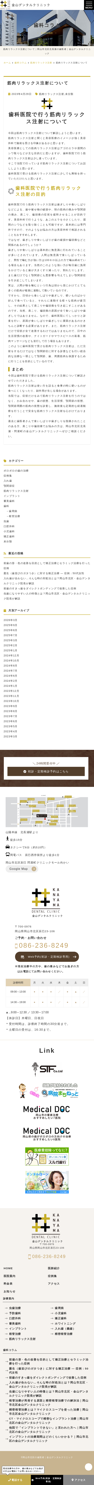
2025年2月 (11, 645)
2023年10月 (11, 701)
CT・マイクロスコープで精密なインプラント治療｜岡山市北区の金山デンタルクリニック (49, 1420)
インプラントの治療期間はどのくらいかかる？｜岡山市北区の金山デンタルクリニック (49, 1438)
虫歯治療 (15, 1308)
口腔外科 (9, 526)
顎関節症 (9, 485)
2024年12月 (11, 655)
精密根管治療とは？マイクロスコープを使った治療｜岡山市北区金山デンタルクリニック (49, 1411)
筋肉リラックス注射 (51, 94)
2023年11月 (11, 696)
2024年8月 (11, 665)
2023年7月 (11, 716)
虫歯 (6, 521)
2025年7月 (11, 635)
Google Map (18, 868)
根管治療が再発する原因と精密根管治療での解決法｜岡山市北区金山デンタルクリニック (49, 1402)
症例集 (8, 475)
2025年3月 (11, 640)
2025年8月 (11, 630)
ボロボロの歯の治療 (16, 470)
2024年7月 (11, 670)
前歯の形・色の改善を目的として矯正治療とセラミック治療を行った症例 (49, 1361)
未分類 (69, 94)
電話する (15, 1479)
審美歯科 (9, 501)
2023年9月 (11, 706)
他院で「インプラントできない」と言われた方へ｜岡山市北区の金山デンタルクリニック (49, 1429)
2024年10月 (11, 660)
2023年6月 (11, 721)
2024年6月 (11, 675)
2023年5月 (11, 726)
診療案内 (8, 1298)
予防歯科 (15, 1313)
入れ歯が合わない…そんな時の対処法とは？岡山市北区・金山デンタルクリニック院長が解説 (49, 1384)
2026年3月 (11, 620)
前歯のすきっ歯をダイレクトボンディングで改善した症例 (40, 588)
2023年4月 (11, 731)
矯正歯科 (9, 536)
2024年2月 (11, 680)
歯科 (6, 506)
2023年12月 (11, 690)
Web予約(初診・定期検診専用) (46, 1480)
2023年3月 (11, 736)
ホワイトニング (65, 1323)
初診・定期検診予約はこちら (46, 771)
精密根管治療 (64, 1333)
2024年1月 (11, 685)
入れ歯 (8, 480)
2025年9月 (11, 625)
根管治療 (14, 516)
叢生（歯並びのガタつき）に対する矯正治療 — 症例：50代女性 (44, 573)
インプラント (12, 495)
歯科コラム (10, 1350)
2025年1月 (11, 650)
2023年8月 (11, 711)
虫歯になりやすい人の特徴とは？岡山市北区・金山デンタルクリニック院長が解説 (49, 1393)
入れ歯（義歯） (65, 1328)
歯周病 (13, 511)
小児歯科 (9, 531)
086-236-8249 (42, 945)
